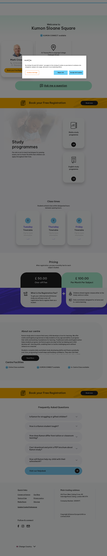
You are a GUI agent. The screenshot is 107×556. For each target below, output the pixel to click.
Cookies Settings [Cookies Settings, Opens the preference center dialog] (32, 72)
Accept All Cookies (76, 72)
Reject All (61, 72)
